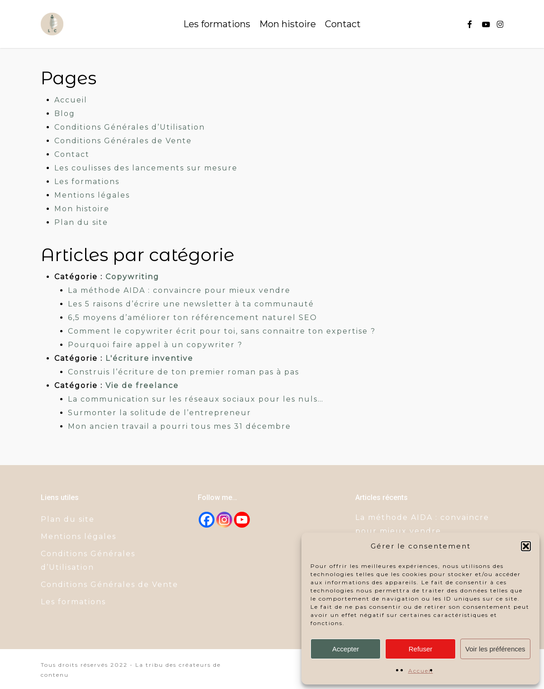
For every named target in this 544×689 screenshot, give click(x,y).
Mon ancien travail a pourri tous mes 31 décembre (179, 426)
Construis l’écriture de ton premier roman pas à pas (183, 372)
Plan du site (81, 222)
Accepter (345, 649)
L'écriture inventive (149, 358)
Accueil (420, 670)
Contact (72, 154)
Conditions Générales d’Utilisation (129, 127)
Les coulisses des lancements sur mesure (146, 168)
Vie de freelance (142, 385)
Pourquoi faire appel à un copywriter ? (155, 344)
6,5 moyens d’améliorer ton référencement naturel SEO (192, 317)
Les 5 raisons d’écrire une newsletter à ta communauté (191, 304)
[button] (525, 546)
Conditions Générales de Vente (123, 140)
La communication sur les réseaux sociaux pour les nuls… (196, 399)
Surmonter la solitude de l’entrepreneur (159, 412)
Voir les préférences (495, 649)
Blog (64, 113)
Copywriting (132, 276)
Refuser (421, 649)
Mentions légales (92, 195)
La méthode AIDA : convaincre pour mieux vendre (179, 290)
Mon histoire (82, 208)
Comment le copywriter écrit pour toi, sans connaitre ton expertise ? (222, 331)
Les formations (86, 181)
